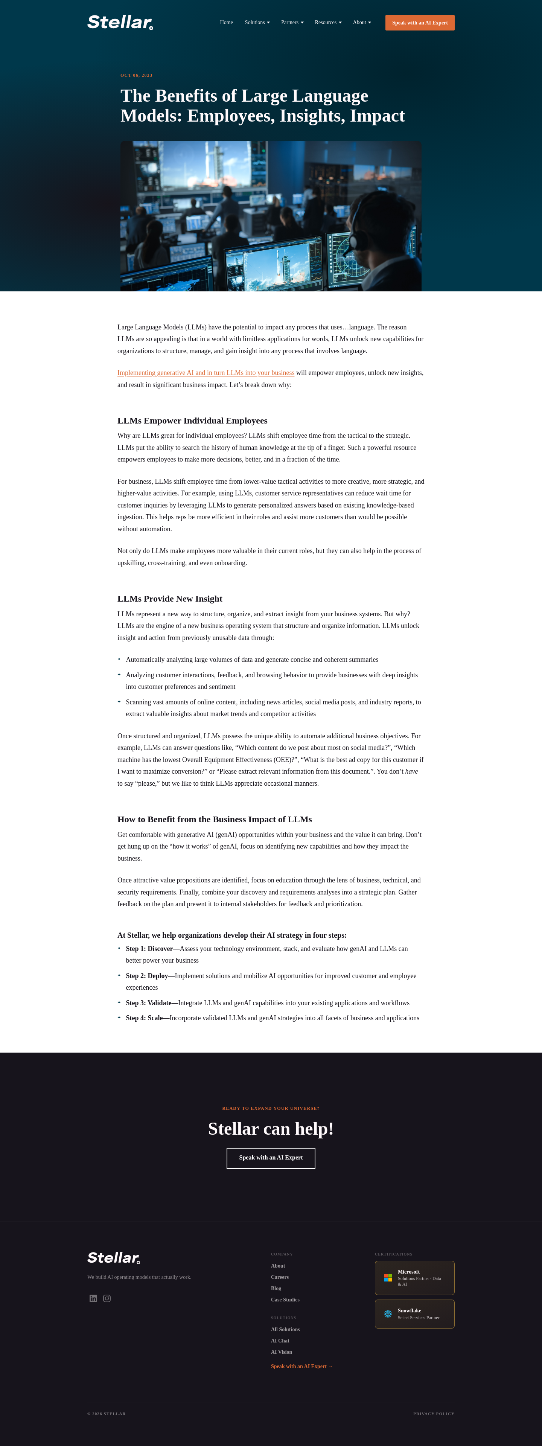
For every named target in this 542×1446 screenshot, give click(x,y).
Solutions (257, 22)
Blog (276, 1288)
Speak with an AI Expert (420, 23)
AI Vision (281, 1352)
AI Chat (280, 1341)
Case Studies (285, 1300)
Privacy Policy (434, 1413)
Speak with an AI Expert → (302, 1366)
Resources (328, 22)
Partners (292, 22)
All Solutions (285, 1329)
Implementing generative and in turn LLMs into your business (205, 372)
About (362, 22)
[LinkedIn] (93, 1298)
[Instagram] (107, 1298)
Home (226, 22)
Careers (280, 1277)
